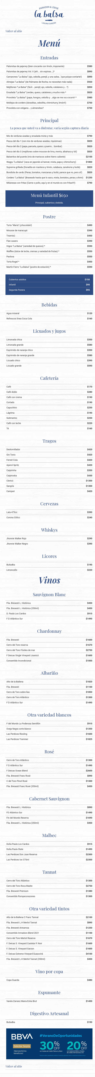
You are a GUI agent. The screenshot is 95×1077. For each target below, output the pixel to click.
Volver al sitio (13, 31)
